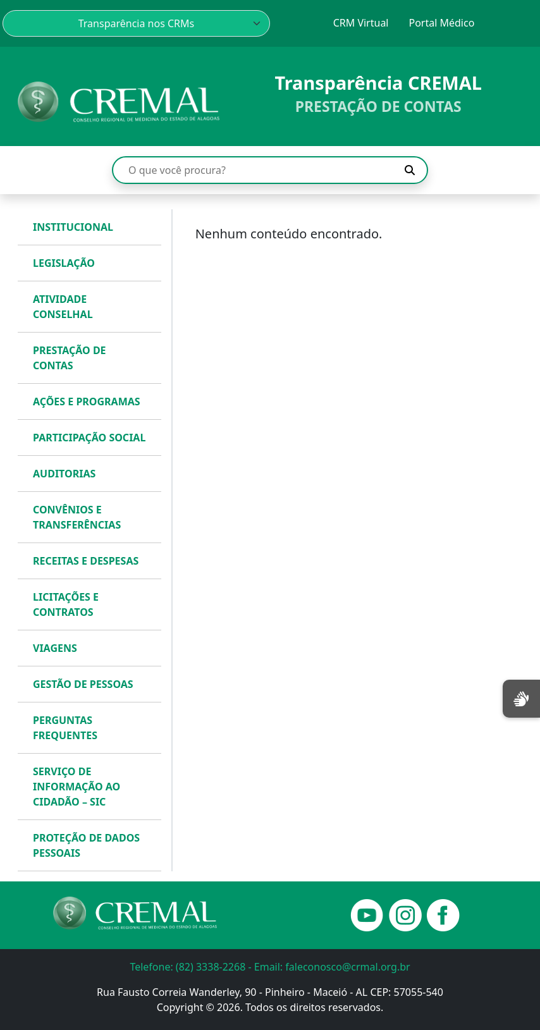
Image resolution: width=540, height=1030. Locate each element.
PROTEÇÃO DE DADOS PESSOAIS (86, 845)
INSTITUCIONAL (73, 227)
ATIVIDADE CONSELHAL (63, 306)
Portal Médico (441, 23)
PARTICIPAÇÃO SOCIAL (89, 437)
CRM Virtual (361, 23)
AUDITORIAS (64, 474)
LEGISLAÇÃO (64, 263)
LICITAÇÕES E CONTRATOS (66, 604)
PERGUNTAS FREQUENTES (65, 727)
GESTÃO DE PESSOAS (83, 684)
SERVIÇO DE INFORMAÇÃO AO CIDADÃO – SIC (76, 786)
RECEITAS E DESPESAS (85, 561)
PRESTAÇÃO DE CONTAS (69, 357)
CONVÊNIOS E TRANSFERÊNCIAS (77, 517)
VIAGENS (55, 648)
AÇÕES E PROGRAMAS (86, 401)
